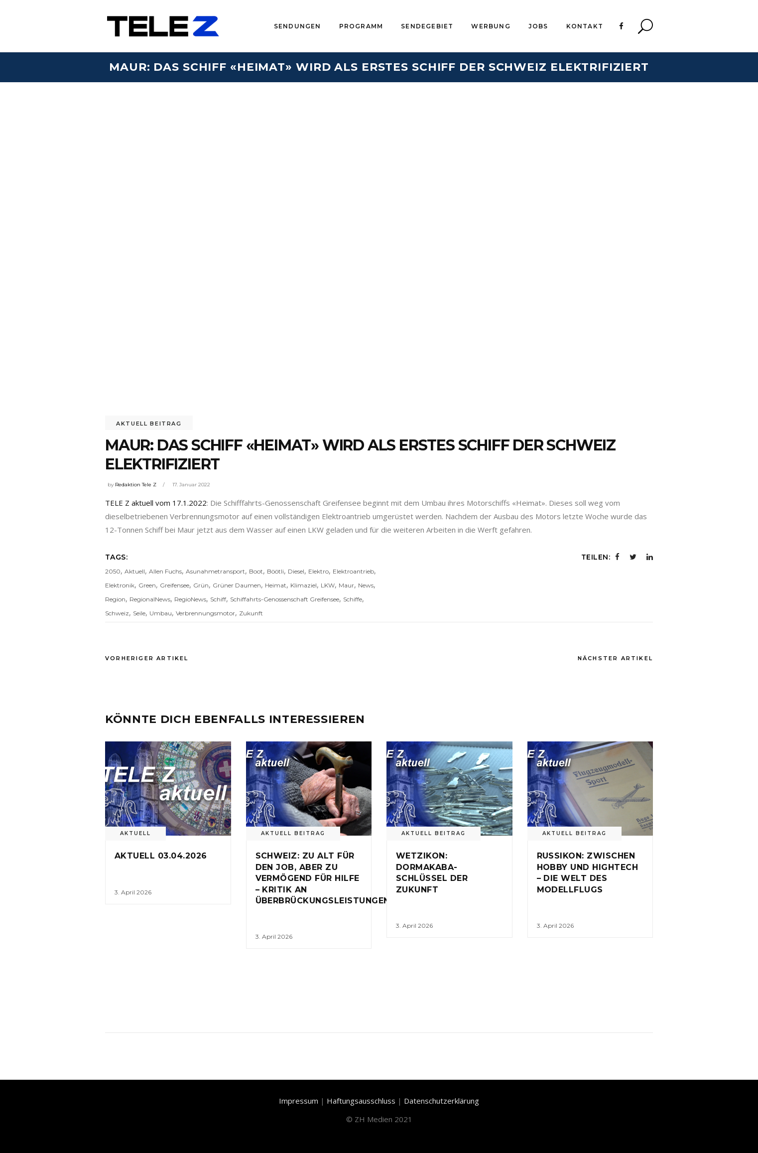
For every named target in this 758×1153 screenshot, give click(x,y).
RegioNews (190, 599)
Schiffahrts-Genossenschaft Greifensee (284, 599)
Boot (256, 571)
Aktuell (135, 571)
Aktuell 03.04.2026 (161, 856)
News (366, 585)
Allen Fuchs (165, 571)
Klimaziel (303, 585)
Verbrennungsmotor (205, 613)
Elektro (318, 571)
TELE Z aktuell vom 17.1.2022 (156, 503)
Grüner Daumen (237, 585)
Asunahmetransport (215, 571)
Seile (139, 613)
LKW (328, 585)
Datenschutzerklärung (441, 1101)
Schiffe (352, 599)
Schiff (218, 599)
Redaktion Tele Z (135, 484)
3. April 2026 (133, 892)
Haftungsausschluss (361, 1101)
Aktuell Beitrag (149, 423)
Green (147, 585)
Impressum (298, 1101)
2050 (113, 571)
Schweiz (117, 613)
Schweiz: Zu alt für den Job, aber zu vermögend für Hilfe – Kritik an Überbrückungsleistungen (322, 878)
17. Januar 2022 (191, 484)
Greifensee (174, 585)
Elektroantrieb (353, 571)
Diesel (296, 571)
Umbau (160, 613)
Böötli (275, 571)
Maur (346, 585)
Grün (201, 585)
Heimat (275, 585)
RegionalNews (149, 599)
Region (115, 599)
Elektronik (119, 585)
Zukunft (251, 613)
